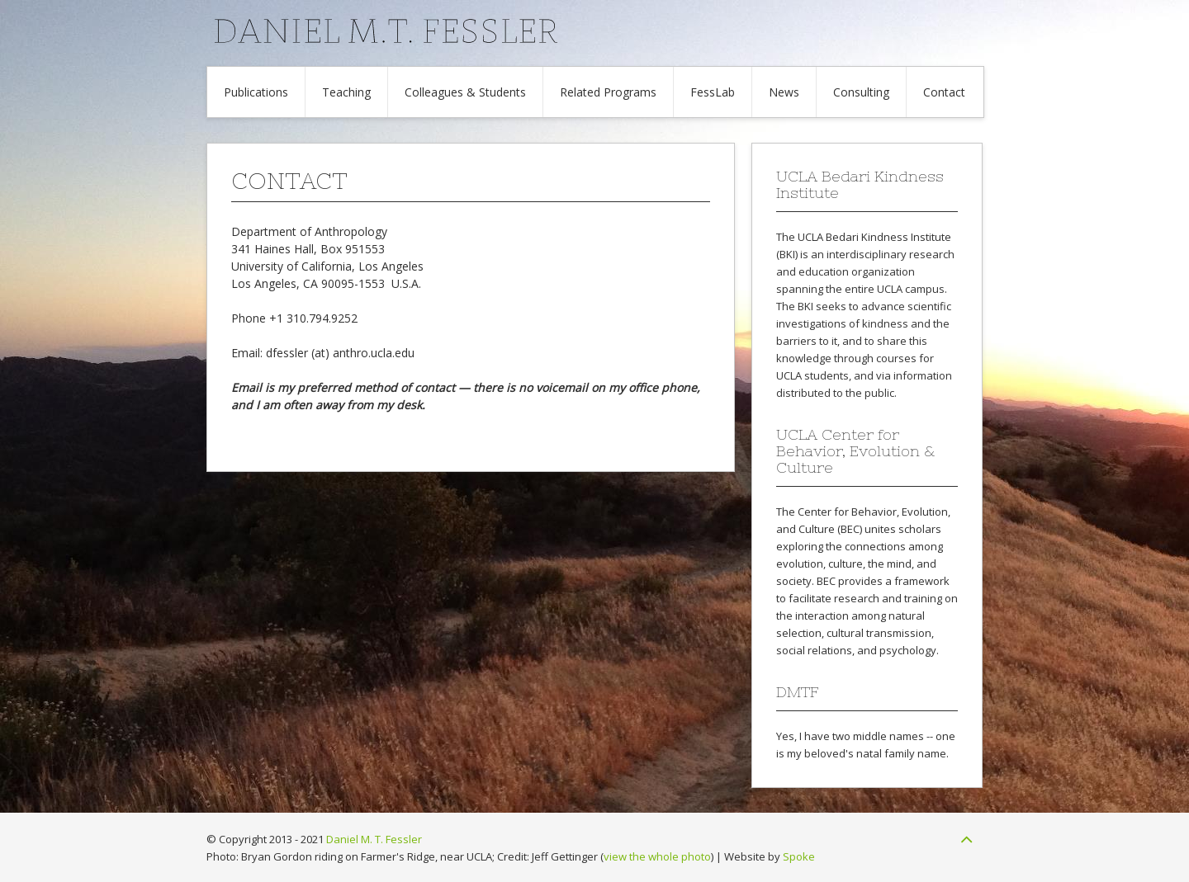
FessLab (712, 92)
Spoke (799, 856)
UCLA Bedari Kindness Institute (874, 236)
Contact (944, 92)
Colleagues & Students (465, 92)
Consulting (861, 92)
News (784, 92)
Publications (256, 92)
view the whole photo (657, 856)
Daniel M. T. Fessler (374, 839)
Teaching (346, 92)
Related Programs (608, 92)
